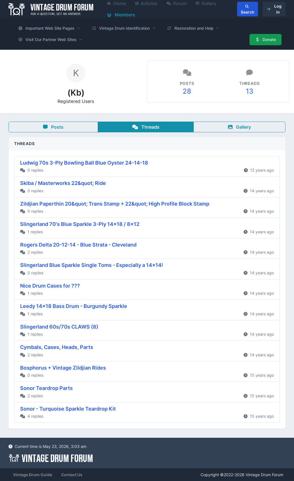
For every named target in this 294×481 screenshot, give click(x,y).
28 (187, 91)
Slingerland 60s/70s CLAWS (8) (59, 327)
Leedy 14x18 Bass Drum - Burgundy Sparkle (73, 306)
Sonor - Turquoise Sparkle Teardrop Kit (68, 409)
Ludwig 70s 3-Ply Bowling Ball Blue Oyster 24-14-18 (84, 163)
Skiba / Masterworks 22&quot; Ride (63, 183)
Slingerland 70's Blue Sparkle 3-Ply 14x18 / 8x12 (79, 224)
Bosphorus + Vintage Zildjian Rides (63, 368)
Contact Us (71, 474)
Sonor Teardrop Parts (46, 388)
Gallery (239, 127)
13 (249, 91)
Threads (145, 127)
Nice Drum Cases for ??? (50, 286)
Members (121, 15)
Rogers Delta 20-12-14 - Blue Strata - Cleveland (78, 245)
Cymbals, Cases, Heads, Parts (56, 347)
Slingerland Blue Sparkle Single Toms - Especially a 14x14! (91, 265)
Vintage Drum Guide (32, 474)
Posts (53, 127)
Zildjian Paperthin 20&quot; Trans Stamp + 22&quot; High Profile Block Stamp (114, 204)
